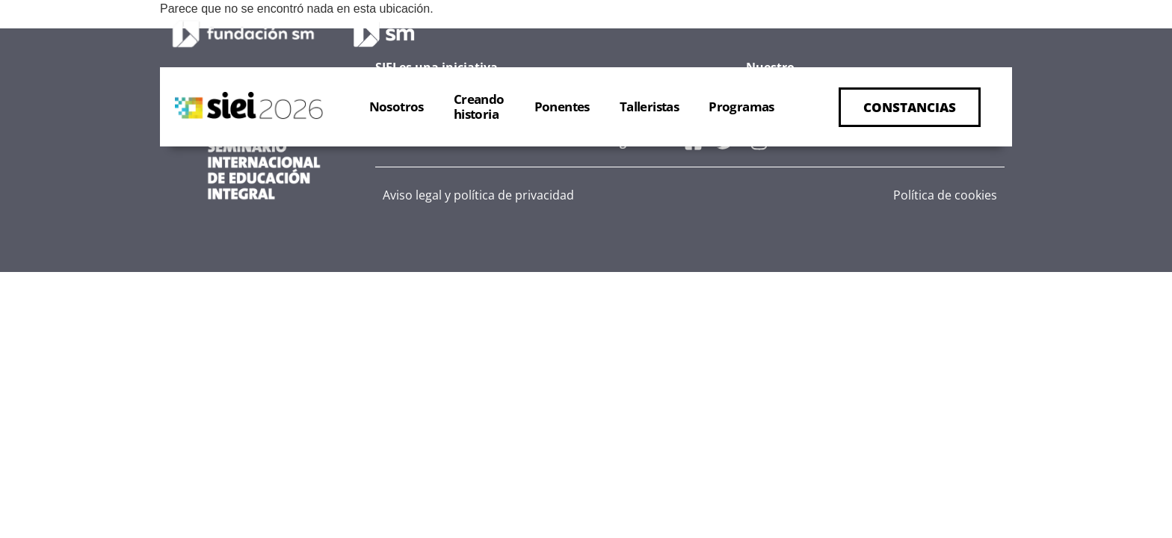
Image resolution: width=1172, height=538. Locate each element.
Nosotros (396, 106)
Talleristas (649, 106)
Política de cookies (945, 195)
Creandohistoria (479, 106)
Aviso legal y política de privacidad (478, 195)
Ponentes (562, 106)
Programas (741, 106)
